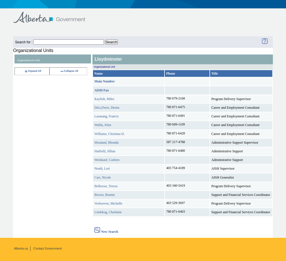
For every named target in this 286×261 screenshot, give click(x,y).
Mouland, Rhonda (106, 142)
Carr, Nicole (102, 177)
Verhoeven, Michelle (108, 203)
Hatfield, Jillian (104, 151)
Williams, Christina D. (109, 134)
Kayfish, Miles (104, 99)
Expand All (32, 71)
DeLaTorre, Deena (106, 108)
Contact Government (48, 248)
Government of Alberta (54, 15)
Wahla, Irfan (102, 125)
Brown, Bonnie (104, 195)
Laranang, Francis (106, 116)
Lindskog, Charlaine (108, 212)
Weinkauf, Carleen (107, 160)
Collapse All (69, 71)
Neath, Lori (102, 168)
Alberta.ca (21, 248)
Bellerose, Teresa (105, 186)
